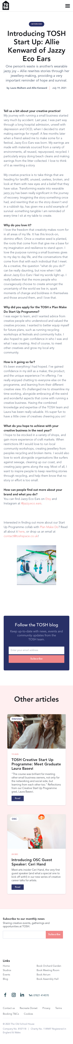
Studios (7, 970)
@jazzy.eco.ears (31, 503)
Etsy (48, 499)
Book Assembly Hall (48, 979)
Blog (5, 979)
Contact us (9, 1008)
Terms (58, 1008)
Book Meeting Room (48, 970)
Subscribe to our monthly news (24, 919)
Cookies (28, 1014)
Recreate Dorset (28, 1008)
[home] (7, 5)
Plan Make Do (49, 527)
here (22, 531)
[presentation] (28, 945)
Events (6, 975)
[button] (67, 6)
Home (6, 966)
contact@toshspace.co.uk (21, 536)
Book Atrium (43, 975)
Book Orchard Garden (49, 966)
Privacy (46, 1008)
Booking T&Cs (11, 1014)
